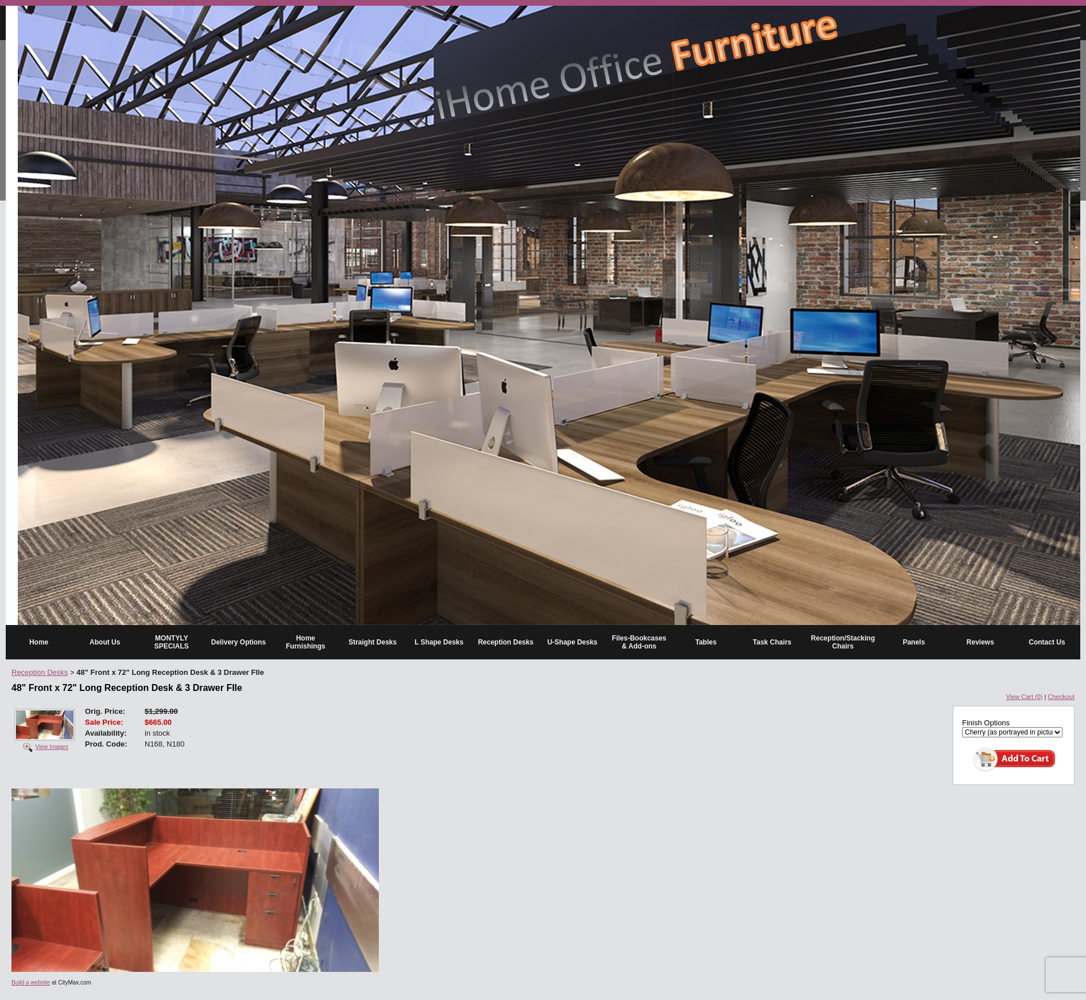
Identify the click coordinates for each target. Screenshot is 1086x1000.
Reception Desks (506, 642)
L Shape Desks (438, 642)
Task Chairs (772, 642)
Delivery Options (238, 642)
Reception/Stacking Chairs (843, 642)
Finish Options (986, 722)
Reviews (980, 642)
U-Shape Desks (572, 642)
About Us (105, 642)
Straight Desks (372, 642)
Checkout (1061, 696)
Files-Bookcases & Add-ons (639, 642)
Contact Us (1047, 642)
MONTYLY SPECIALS (171, 642)
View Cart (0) (1024, 696)
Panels (914, 642)
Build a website (30, 982)
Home (38, 642)
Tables (705, 642)
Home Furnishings (305, 642)
